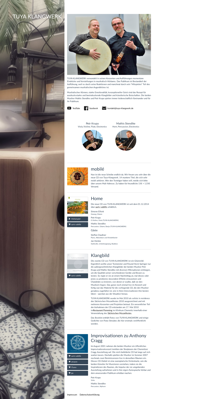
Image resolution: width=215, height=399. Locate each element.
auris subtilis (75, 224)
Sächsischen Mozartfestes (119, 313)
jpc (71, 373)
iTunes (72, 367)
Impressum (72, 395)
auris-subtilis (101, 207)
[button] (148, 16)
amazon (73, 362)
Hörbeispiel (74, 219)
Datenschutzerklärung (90, 395)
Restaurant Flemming (102, 310)
